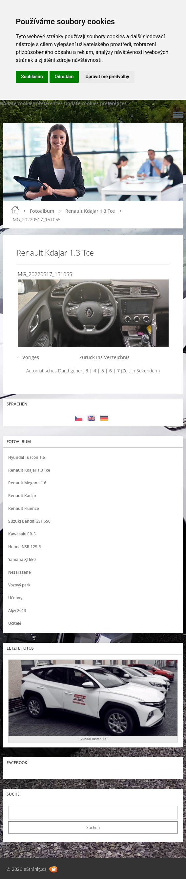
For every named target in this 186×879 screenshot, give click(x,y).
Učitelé (14, 623)
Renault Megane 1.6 (27, 483)
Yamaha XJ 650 (22, 559)
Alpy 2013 (17, 610)
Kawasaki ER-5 (22, 534)
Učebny (15, 598)
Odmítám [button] (64, 76)
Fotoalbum (42, 211)
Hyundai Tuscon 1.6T (27, 457)
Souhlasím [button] (32, 76)
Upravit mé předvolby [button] (107, 76)
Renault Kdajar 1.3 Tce (90, 211)
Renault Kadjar (22, 495)
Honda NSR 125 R (24, 546)
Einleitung (15, 210)
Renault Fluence (23, 508)
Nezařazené (19, 572)
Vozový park (19, 585)
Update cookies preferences (31, 103)
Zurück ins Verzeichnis (104, 357)
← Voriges (27, 357)
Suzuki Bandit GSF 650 (29, 521)
